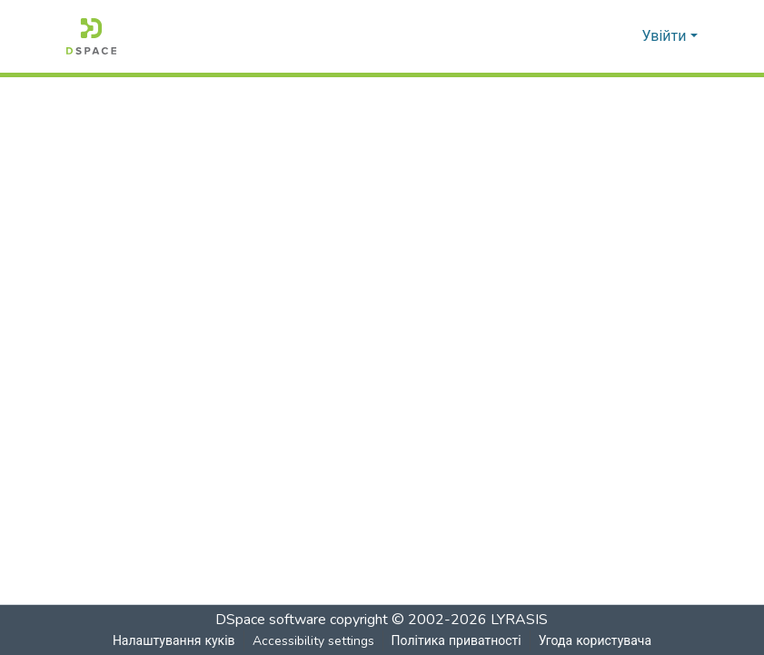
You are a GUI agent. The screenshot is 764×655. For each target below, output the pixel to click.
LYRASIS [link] (520, 620)
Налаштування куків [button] (173, 641)
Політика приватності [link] (456, 641)
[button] (91, 36)
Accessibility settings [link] (312, 641)
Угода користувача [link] (595, 641)
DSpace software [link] (271, 620)
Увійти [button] (666, 36)
